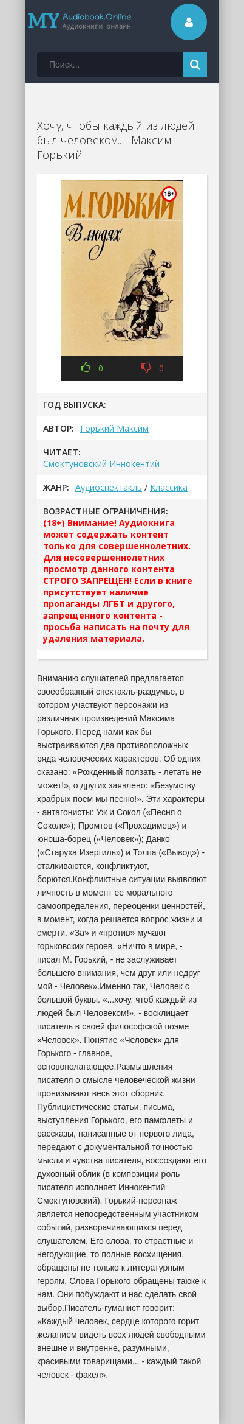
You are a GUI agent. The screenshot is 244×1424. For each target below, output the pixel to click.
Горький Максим (114, 428)
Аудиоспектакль (108, 487)
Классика (169, 487)
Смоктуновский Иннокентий (101, 463)
